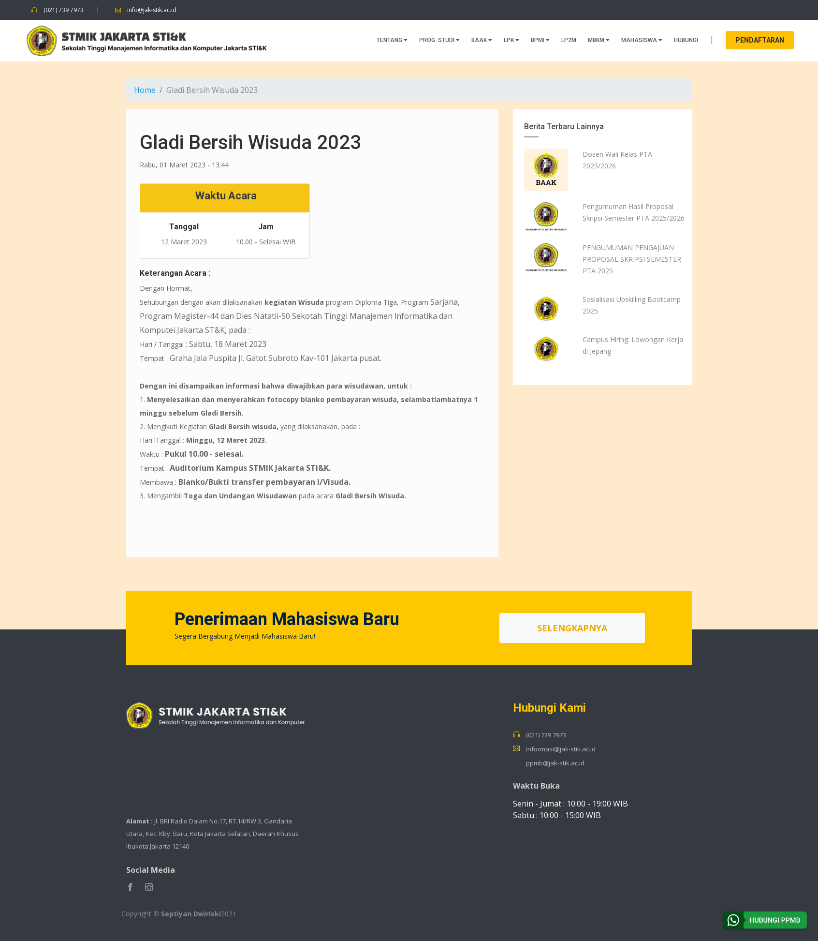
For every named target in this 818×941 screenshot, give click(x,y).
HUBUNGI (686, 39)
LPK (511, 39)
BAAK (481, 39)
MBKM (599, 39)
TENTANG (392, 39)
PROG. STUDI (439, 39)
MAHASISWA (641, 39)
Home (145, 90)
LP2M (568, 39)
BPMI (540, 39)
